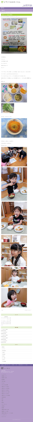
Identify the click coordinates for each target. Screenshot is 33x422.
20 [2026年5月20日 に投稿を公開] (4, 322)
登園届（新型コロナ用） (5, 409)
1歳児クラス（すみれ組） (6, 388)
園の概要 (3, 379)
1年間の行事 (4, 397)
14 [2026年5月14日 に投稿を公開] (6, 321)
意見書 (3, 407)
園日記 (16, 16)
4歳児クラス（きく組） (5, 393)
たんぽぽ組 (4, 361)
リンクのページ (3, 365)
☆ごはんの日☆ (4, 332)
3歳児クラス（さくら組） (6, 391)
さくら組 (3, 357)
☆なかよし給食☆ (5, 329)
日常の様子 (4, 350)
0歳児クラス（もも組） (5, 386)
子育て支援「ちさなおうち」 (28, 310)
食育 (2, 400)
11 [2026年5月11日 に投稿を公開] (1, 321)
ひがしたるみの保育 (5, 384)
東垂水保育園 (16, 419)
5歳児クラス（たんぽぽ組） (6, 395)
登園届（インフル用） (5, 411)
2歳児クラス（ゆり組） (5, 390)
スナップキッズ (4, 404)
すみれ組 (3, 354)
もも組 (3, 352)
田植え (2, 310)
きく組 (3, 359)
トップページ (4, 374)
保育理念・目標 (4, 377)
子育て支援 (3, 381)
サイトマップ (4, 416)
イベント (19, 16)
